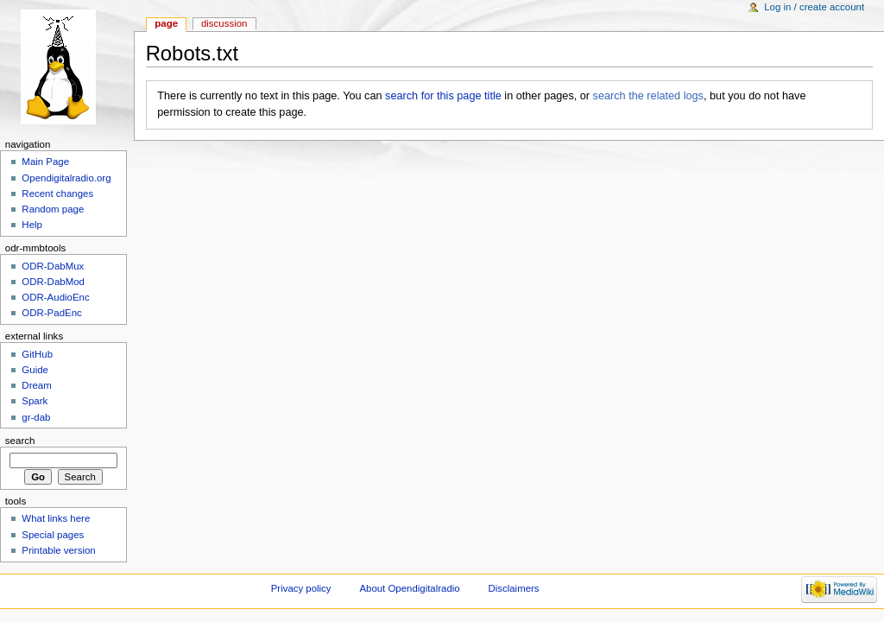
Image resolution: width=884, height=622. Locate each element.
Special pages (53, 535)
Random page (53, 209)
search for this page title (443, 96)
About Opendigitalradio (409, 588)
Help (32, 224)
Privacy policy (301, 588)
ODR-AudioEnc (55, 297)
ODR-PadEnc (51, 313)
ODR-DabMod (53, 281)
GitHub (37, 354)
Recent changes (57, 193)
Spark (34, 401)
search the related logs (648, 96)
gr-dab (36, 417)
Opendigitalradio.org (66, 178)
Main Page (45, 161)
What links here (56, 518)
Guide (35, 370)
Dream (36, 385)
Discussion (224, 23)
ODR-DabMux (53, 266)
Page (166, 23)
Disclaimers (514, 588)
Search (20, 440)
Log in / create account (814, 7)
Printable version (58, 550)
